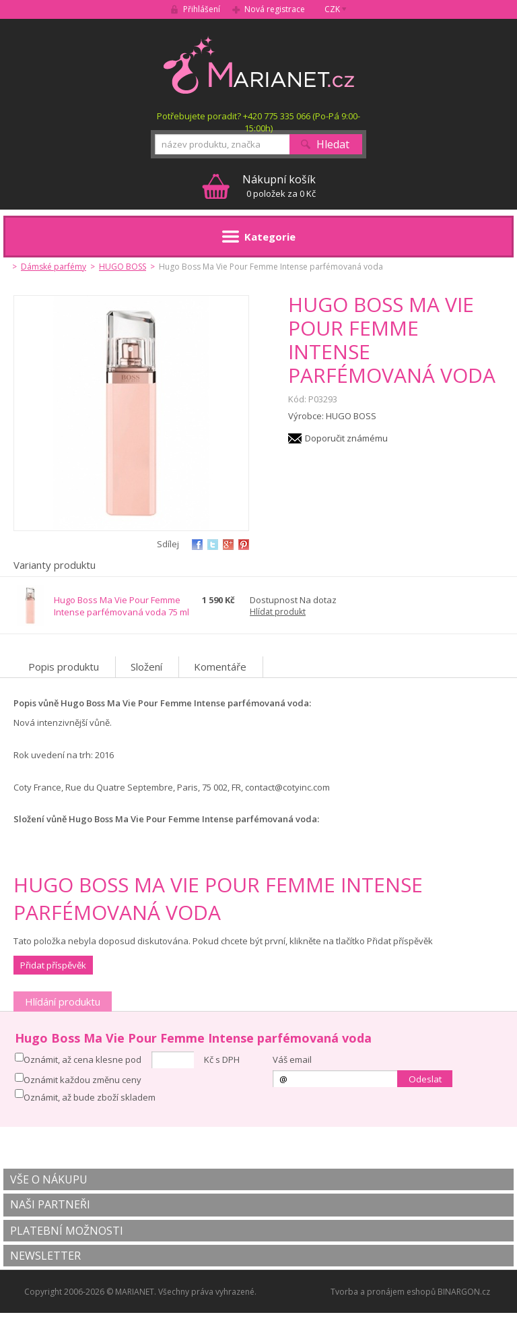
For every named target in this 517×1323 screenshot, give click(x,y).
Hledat (332, 144)
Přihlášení (201, 9)
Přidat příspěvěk (53, 965)
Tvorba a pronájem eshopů (383, 1291)
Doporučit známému (346, 438)
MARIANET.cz (259, 65)
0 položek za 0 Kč (279, 185)
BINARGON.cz (464, 1291)
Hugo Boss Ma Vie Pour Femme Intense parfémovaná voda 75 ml (121, 606)
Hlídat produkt (278, 611)
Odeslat (425, 1079)
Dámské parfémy (53, 266)
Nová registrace (274, 9)
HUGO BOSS (122, 266)
